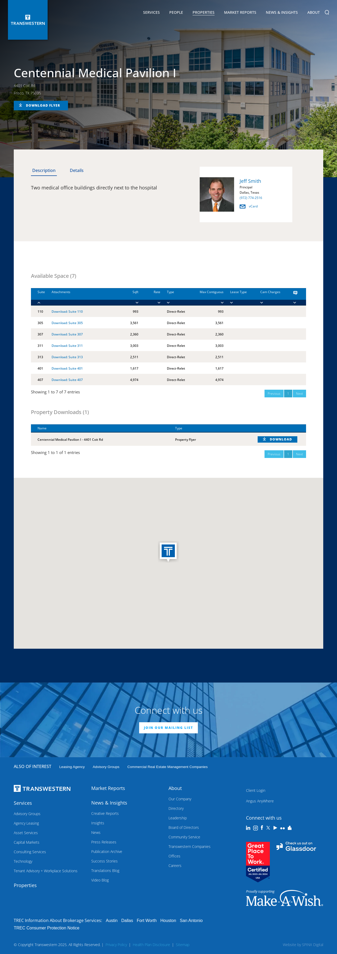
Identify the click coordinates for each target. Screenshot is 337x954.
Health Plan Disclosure (151, 944)
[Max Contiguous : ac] (206, 296)
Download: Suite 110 (67, 311)
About (313, 13)
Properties (204, 12)
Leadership (177, 817)
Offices (174, 855)
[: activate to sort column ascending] (278, 428)
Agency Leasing (26, 823)
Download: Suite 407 (67, 380)
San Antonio (191, 920)
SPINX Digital (312, 944)
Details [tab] (77, 170)
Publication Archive (106, 851)
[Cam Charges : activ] (270, 296)
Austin (111, 920)
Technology (23, 861)
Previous (274, 393)
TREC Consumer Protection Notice (46, 928)
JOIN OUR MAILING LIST (168, 727)
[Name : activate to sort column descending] (99, 428)
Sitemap (182, 944)
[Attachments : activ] (83, 296)
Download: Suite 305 (67, 323)
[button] (168, 552)
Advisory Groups (106, 767)
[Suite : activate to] (38, 296)
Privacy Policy (116, 944)
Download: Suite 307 (67, 334)
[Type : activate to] (174, 296)
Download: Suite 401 (67, 368)
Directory (176, 808)
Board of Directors (183, 827)
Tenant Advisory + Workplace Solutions (46, 870)
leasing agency (72, 767)
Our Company (179, 798)
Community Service (184, 836)
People (176, 12)
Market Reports (240, 12)
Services (151, 13)
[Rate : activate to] (149, 296)
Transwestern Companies (189, 846)
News (96, 832)
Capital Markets (26, 842)
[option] (246, 195)
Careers (174, 865)
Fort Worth (147, 920)
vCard (249, 206)
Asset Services (26, 832)
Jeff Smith (250, 181)
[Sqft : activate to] (130, 296)
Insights (97, 822)
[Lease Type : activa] (239, 296)
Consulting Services (30, 851)
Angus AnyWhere (260, 800)
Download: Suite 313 (67, 357)
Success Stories (104, 861)
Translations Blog (105, 870)
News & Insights (282, 13)
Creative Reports (105, 813)
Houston (168, 920)
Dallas (127, 920)
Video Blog (100, 880)
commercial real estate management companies (167, 767)
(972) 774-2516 (251, 198)
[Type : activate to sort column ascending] (209, 428)
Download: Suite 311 (67, 345)
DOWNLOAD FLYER (43, 105)
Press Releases (103, 841)
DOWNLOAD (281, 439)
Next (299, 393)
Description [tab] (44, 170)
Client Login (255, 790)
